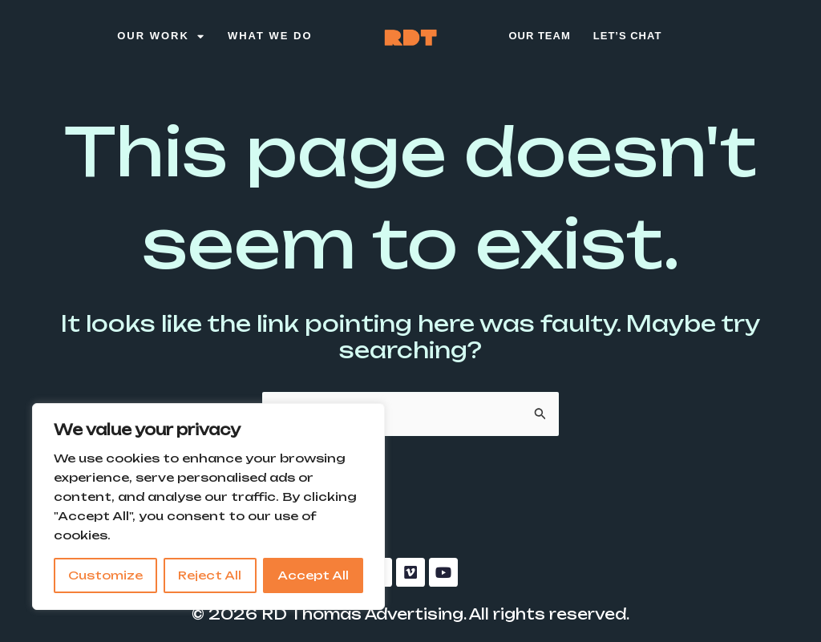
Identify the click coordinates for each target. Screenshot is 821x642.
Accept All (313, 575)
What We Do (270, 36)
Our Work (161, 36)
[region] (208, 506)
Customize (105, 575)
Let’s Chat (627, 36)
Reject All (209, 575)
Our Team (539, 36)
